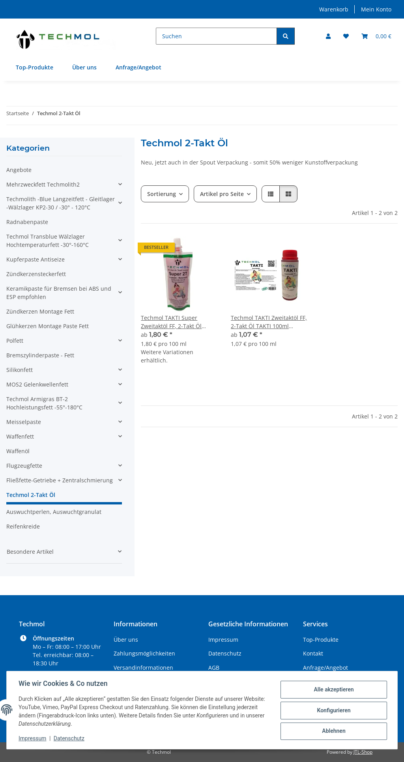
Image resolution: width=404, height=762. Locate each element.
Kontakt (313, 653)
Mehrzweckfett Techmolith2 (43, 184)
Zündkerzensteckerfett (36, 274)
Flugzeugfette (24, 465)
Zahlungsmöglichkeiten (144, 653)
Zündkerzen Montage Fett (40, 311)
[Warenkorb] (376, 36)
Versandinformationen (143, 667)
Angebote (19, 170)
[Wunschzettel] (346, 36)
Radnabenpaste (27, 222)
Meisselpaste (23, 422)
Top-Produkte (34, 67)
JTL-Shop (363, 752)
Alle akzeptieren (333, 690)
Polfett (14, 340)
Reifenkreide (23, 526)
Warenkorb (333, 9)
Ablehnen (332, 731)
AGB (213, 667)
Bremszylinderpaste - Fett (40, 355)
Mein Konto (376, 9)
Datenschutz (69, 738)
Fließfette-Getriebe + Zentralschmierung (59, 480)
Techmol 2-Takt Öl (30, 495)
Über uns (84, 67)
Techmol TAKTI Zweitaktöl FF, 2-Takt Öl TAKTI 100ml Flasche (269, 322)
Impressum (33, 738)
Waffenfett (20, 436)
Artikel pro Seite (222, 194)
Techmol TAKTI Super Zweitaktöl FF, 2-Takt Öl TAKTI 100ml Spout (171, 322)
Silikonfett (19, 370)
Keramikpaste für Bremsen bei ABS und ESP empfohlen (58, 293)
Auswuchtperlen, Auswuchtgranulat (53, 511)
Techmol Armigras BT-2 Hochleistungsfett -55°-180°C (44, 403)
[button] (328, 36)
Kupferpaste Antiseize (35, 259)
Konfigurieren (333, 710)
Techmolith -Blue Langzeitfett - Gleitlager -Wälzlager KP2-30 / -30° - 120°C (60, 203)
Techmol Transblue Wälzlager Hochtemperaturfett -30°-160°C (47, 240)
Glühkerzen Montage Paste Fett (47, 326)
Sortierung (161, 194)
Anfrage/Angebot (138, 67)
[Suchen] (216, 36)
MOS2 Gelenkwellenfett (37, 384)
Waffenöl (18, 451)
